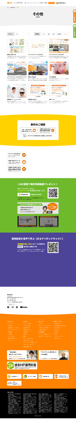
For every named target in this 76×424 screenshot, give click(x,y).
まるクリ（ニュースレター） (45, 325)
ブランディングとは (12, 330)
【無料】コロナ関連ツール (44, 328)
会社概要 (45, 2)
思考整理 (10, 332)
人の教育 (10, 334)
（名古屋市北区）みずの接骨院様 (28, 405)
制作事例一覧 (13, 7)
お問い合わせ (51, 3)
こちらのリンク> (22, 190)
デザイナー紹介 (26, 325)
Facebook (56, 332)
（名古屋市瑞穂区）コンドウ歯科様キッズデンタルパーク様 (48, 410)
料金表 (24, 334)
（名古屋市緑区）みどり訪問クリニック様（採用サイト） (63, 409)
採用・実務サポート (12, 338)
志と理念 (10, 325)
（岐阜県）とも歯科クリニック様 (43, 398)
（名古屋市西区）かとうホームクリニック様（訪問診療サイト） (33, 408)
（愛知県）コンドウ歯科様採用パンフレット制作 (61, 393)
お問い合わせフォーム (28, 340)
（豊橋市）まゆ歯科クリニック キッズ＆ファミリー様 (47, 411)
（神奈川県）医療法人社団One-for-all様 (44, 395)
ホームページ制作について (44, 334)
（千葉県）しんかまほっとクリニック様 (14, 398)
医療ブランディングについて (45, 336)
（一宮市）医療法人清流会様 (12, 402)
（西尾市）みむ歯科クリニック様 (13, 405)
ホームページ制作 (27, 323)
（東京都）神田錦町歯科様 (12, 399)
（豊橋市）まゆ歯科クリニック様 (28, 407)
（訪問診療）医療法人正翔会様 (59, 397)
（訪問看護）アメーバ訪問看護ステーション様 (15, 403)
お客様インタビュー (27, 330)
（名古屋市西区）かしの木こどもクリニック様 (30, 409)
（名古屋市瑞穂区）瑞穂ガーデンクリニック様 (61, 410)
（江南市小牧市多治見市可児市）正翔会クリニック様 (46, 409)
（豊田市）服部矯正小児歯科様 (43, 393)
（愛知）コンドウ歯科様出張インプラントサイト (31, 403)
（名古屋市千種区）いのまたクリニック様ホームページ (63, 399)
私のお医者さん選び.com (59, 325)
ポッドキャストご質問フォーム (30, 342)
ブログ (9, 340)
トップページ (11, 323)
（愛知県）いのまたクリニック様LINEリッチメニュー (31, 399)
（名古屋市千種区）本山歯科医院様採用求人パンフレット (17, 393)
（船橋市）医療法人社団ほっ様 (59, 403)
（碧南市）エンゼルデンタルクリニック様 (60, 408)
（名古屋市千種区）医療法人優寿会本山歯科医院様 (31, 393)
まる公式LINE (57, 328)
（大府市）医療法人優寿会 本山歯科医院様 (15, 401)
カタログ (41, 323)
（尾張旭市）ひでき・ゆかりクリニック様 (29, 398)
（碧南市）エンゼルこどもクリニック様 (14, 411)
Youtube (56, 334)
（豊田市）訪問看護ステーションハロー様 (14, 407)
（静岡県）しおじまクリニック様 (43, 399)
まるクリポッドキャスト (28, 344)
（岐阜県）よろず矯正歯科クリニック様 (14, 396)
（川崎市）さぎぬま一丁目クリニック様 (29, 402)
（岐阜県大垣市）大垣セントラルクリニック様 (45, 397)
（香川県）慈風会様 (11, 395)
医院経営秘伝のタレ (27, 346)
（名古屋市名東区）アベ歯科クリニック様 (29, 401)
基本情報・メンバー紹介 (13, 328)
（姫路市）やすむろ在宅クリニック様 (44, 405)
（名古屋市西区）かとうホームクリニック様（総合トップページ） (18, 410)
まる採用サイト (57, 323)
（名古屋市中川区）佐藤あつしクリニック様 (30, 410)
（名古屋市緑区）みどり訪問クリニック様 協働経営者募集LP (48, 407)
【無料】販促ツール (43, 330)
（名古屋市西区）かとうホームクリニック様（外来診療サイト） (18, 408)
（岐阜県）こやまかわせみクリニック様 (60, 401)
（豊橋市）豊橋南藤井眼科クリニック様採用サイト (31, 411)
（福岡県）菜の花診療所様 (58, 395)
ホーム (8, 7)
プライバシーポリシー (59, 336)
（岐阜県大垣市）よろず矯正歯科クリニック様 (61, 411)
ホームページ (36, 2)
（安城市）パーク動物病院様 (58, 405)
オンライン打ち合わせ (28, 338)
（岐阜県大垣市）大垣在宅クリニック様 (14, 409)
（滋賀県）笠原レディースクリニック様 (44, 396)
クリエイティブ (11, 336)
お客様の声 (25, 332)
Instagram (56, 330)
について (57, 338)
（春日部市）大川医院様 (27, 395)
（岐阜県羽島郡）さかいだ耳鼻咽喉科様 (29, 404)
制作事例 (41, 2)
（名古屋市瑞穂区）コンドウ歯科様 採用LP (61, 407)
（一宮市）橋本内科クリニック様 (13, 404)
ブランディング (30, 2)
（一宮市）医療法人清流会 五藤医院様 (60, 398)
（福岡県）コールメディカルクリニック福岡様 (45, 404)
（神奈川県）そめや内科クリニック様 (60, 404)
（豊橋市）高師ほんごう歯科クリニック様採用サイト (31, 413)
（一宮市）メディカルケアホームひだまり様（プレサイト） (48, 401)
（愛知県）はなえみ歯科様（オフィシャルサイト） (62, 402)
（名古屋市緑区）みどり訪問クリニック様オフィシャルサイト (18, 413)
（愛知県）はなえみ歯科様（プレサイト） (45, 402)
